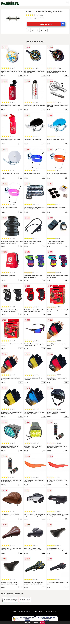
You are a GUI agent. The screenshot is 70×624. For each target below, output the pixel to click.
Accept (42, 622)
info (21, 75)
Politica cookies (51, 611)
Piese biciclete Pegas (10, 600)
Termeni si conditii (19, 611)
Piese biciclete (25, 600)
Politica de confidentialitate (35, 611)
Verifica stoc (52, 24)
